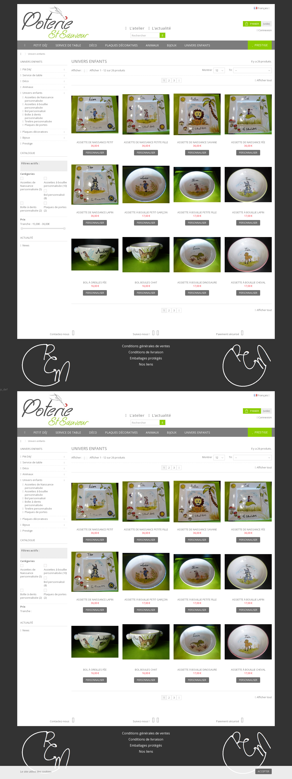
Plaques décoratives (35, 132)
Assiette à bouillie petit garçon (146, 212)
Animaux (28, 87)
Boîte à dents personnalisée (34, 116)
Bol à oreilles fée (95, 282)
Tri (230, 70)
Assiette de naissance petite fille (146, 142)
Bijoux (26, 137)
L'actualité (161, 28)
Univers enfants (32, 93)
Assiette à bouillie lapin (248, 212)
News (26, 245)
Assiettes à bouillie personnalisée (36, 106)
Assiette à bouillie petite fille (197, 212)
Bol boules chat (146, 282)
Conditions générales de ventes (146, 346)
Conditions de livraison (146, 352)
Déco (26, 81)
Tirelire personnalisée (38, 121)
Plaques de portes (36, 125)
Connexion (264, 30)
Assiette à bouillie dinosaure (197, 282)
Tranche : (26, 224)
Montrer (207, 70)
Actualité (26, 237)
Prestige (28, 143)
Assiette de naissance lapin (94, 212)
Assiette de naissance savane (197, 142)
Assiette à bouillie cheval (248, 282)
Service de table (32, 75)
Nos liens (146, 364)
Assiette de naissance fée (248, 142)
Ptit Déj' (27, 69)
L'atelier (137, 28)
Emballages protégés (146, 358)
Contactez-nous (62, 334)
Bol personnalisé (35, 111)
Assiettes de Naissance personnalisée (39, 99)
